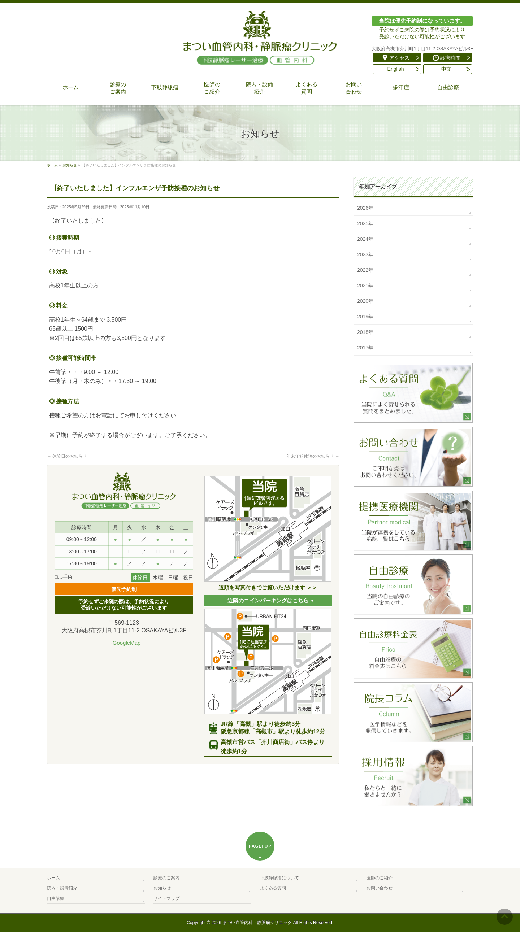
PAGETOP (260, 846)
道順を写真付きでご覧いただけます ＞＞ (267, 587)
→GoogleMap (124, 643)
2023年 (365, 254)
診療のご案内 (166, 877)
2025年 (365, 223)
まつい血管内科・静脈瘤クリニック (257, 922)
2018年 (365, 332)
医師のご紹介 (380, 877)
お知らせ (162, 887)
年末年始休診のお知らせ (312, 456)
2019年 (365, 316)
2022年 (365, 270)
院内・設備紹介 (62, 887)
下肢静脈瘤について (279, 877)
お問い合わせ (380, 887)
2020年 (365, 301)
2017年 (365, 347)
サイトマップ (166, 898)
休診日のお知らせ (67, 456)
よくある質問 (273, 887)
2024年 (365, 239)
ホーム (53, 877)
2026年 (365, 208)
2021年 (365, 285)
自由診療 (55, 898)
